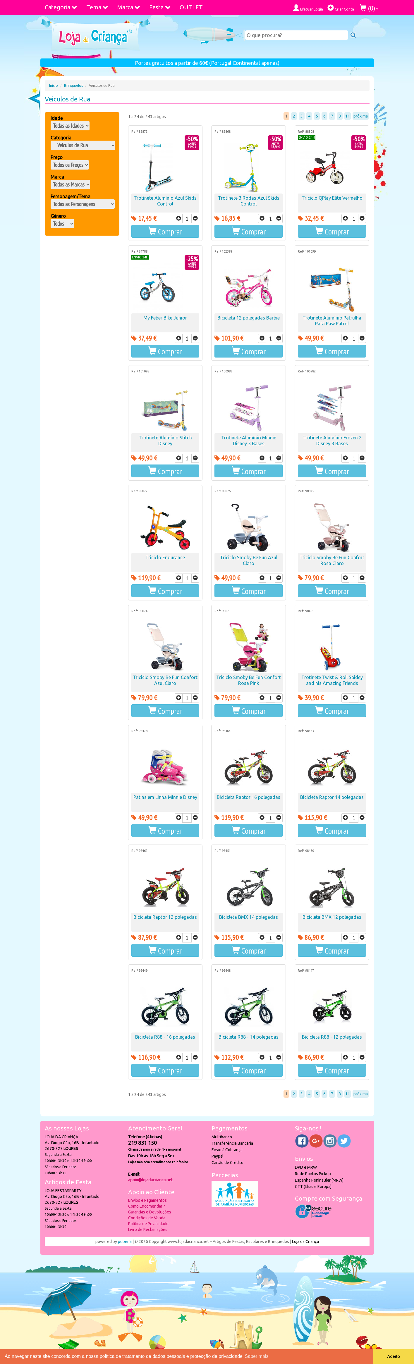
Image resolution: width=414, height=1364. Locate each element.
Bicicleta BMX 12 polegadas (332, 917)
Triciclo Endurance (165, 557)
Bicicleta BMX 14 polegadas (248, 917)
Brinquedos (73, 85)
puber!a (125, 1241)
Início (53, 85)
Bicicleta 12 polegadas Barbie (248, 317)
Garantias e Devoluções (149, 1212)
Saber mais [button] (257, 1356)
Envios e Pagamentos (147, 1200)
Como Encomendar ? (146, 1206)
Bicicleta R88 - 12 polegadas (332, 1037)
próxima (360, 116)
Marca (128, 7)
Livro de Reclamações (147, 1229)
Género (58, 216)
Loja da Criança (305, 1241)
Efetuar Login (308, 7)
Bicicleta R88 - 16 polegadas (165, 1037)
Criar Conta (340, 7)
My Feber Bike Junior (165, 317)
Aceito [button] (393, 1356)
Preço (57, 157)
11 (347, 116)
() (369, 8)
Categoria (61, 7)
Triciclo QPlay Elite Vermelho (332, 198)
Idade (57, 118)
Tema (97, 7)
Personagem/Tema (70, 196)
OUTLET (191, 7)
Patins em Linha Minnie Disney (165, 797)
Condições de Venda (146, 1217)
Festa (160, 7)
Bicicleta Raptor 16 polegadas (248, 797)
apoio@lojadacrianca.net (150, 1179)
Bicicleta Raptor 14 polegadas (332, 797)
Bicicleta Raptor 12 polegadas (165, 917)
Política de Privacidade (148, 1223)
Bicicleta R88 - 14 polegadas (249, 1037)
